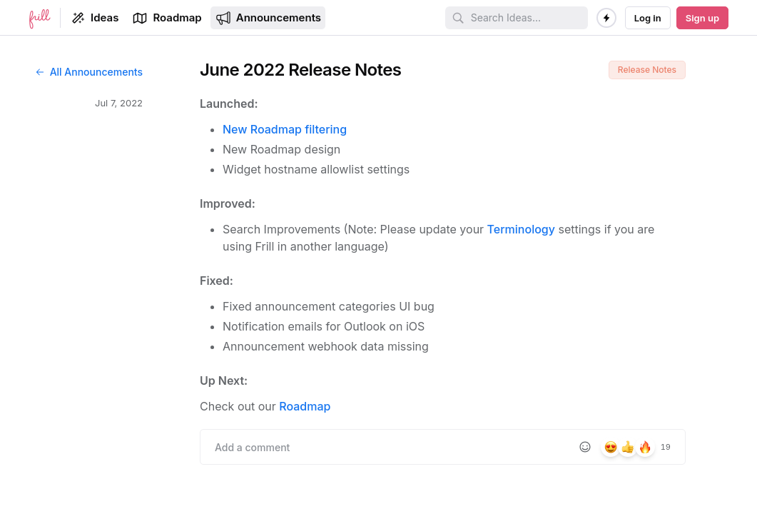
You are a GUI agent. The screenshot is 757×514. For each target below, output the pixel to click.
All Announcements (88, 72)
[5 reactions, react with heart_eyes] (611, 447)
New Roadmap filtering (285, 129)
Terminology (521, 229)
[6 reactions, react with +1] (628, 447)
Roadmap (304, 406)
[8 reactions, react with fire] (645, 447)
